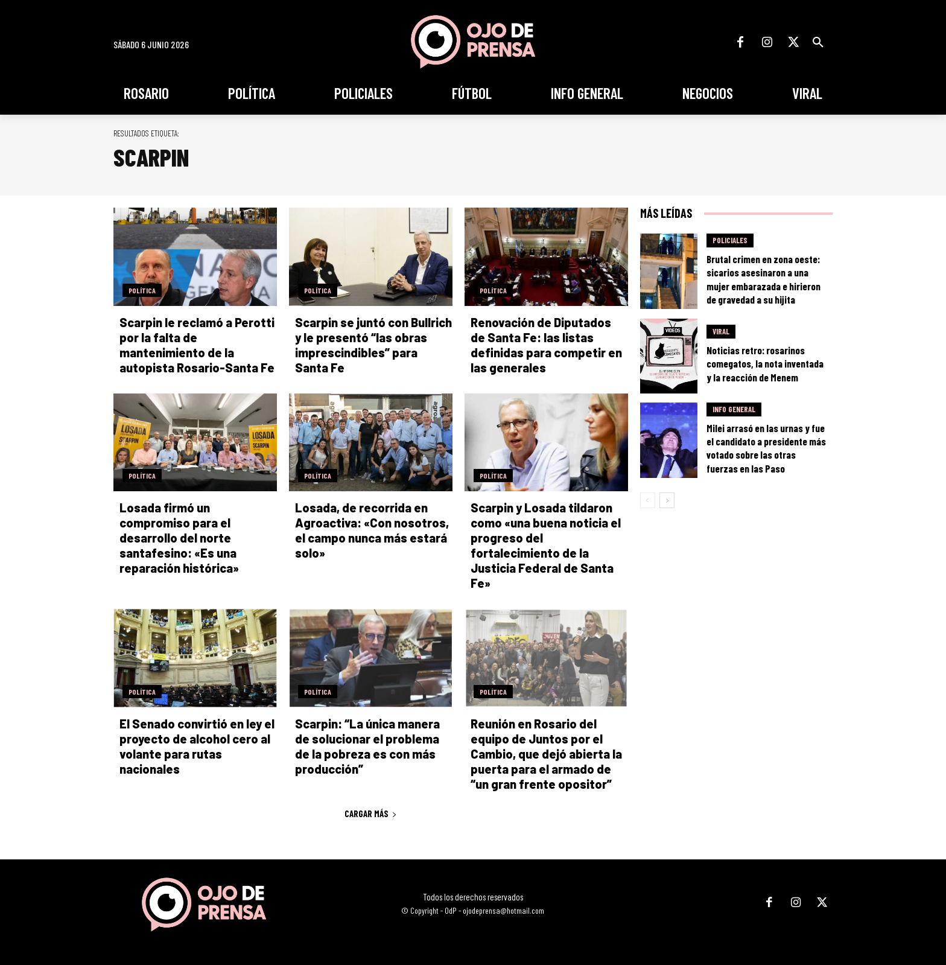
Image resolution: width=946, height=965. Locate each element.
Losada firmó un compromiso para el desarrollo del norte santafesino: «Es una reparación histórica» (179, 537)
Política (142, 290)
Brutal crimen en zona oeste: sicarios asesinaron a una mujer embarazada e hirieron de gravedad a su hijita (763, 279)
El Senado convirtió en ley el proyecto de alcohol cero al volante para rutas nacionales (197, 746)
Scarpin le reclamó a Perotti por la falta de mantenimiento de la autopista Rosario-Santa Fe (197, 345)
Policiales (730, 240)
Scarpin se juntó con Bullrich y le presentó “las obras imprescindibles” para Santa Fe (373, 345)
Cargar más (370, 813)
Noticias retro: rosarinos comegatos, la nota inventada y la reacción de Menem (765, 363)
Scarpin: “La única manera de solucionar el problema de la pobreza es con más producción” (367, 746)
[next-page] (667, 500)
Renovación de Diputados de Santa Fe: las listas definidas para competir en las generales (546, 345)
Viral (721, 331)
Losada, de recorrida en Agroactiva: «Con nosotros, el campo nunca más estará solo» (372, 530)
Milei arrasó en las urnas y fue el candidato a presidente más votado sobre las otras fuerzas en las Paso (766, 448)
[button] (818, 42)
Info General (734, 409)
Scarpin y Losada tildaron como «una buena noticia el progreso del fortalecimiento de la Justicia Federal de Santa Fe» (546, 545)
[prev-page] (647, 500)
